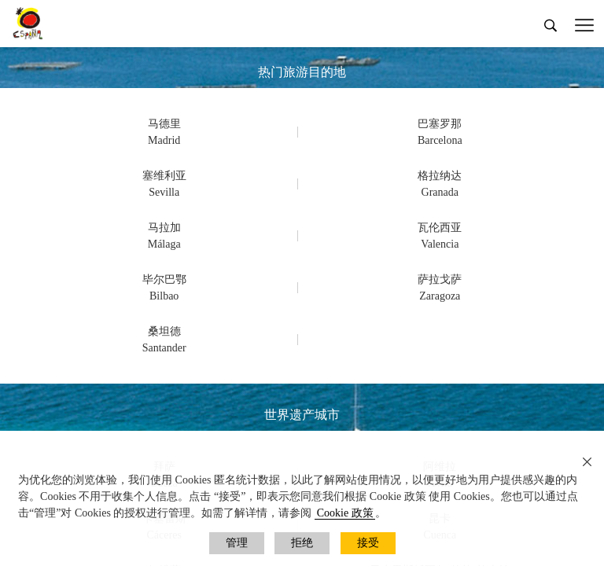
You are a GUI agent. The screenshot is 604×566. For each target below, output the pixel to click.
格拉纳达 (440, 176)
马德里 (164, 124)
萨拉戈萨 (440, 279)
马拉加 (164, 227)
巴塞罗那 (440, 124)
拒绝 (302, 543)
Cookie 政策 (345, 513)
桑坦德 (164, 331)
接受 (368, 543)
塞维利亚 (164, 176)
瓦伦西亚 (440, 227)
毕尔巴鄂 (164, 279)
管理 (237, 543)
